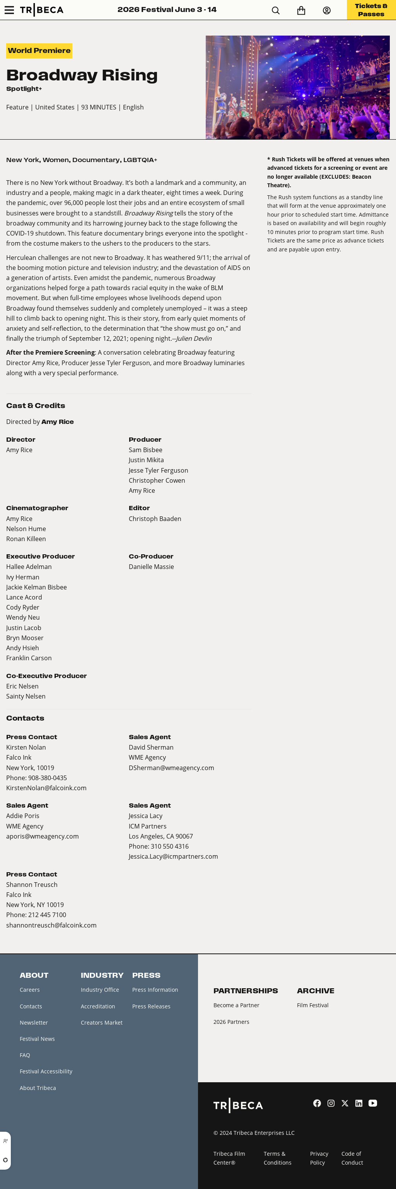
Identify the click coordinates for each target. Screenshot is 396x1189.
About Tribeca (38, 1088)
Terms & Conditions (278, 1158)
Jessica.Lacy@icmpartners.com (173, 856)
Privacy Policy (319, 1158)
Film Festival (313, 1005)
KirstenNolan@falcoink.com (46, 788)
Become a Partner (236, 1005)
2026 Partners (231, 1021)
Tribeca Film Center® (229, 1158)
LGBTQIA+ (140, 160)
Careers (30, 989)
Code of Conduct (352, 1158)
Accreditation (98, 1006)
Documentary (96, 160)
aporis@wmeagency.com (42, 836)
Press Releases (151, 1006)
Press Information (155, 989)
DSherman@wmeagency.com (171, 768)
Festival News (37, 1038)
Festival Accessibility (46, 1071)
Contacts (31, 1006)
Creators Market (102, 1022)
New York (22, 160)
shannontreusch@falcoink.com (51, 925)
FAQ (25, 1055)
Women (56, 160)
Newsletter (34, 1022)
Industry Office (100, 989)
